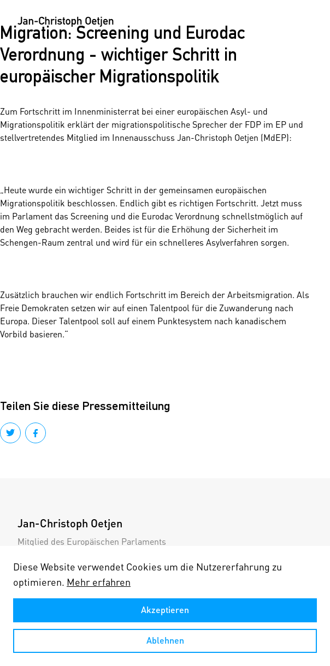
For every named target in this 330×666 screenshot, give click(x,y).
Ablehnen (165, 640)
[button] (302, 22)
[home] (65, 22)
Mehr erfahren (99, 582)
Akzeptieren (165, 609)
